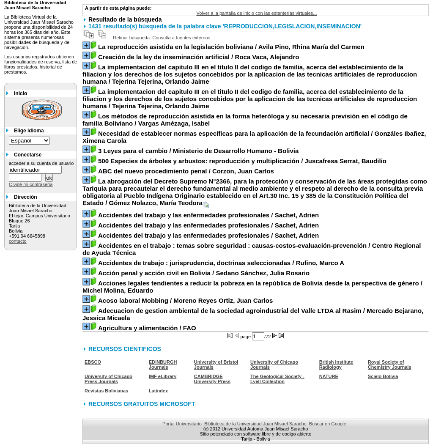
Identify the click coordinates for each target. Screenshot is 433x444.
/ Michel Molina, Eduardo (252, 287)
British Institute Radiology (336, 364)
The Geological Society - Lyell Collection (277, 379)
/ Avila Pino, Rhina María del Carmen (231, 46)
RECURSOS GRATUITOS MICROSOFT (141, 403)
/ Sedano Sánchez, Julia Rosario (204, 273)
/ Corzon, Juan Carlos (186, 171)
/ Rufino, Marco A (221, 262)
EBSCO (93, 362)
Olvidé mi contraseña (30, 184)
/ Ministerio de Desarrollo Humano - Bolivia (198, 150)
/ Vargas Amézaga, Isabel (245, 119)
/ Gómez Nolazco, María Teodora (254, 192)
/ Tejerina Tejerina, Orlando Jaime (249, 74)
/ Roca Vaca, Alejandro (198, 56)
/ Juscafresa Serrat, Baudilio (242, 160)
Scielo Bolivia (383, 376)
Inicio (20, 93)
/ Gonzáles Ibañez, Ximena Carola (254, 137)
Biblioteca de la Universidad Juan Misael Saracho (255, 423)
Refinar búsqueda (131, 37)
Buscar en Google (327, 423)
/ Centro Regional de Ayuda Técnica (251, 249)
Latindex (158, 390)
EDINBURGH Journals (163, 364)
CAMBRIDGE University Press (212, 379)
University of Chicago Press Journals (108, 379)
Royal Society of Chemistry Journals (389, 364)
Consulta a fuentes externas (181, 37)
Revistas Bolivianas (106, 390)
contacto (18, 241)
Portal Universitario (182, 423)
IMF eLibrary (162, 376)
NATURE (328, 376)
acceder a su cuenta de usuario (41, 163)
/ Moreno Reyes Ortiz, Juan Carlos (185, 300)
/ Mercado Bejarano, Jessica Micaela (252, 314)
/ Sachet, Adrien (208, 215)
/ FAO (147, 328)
